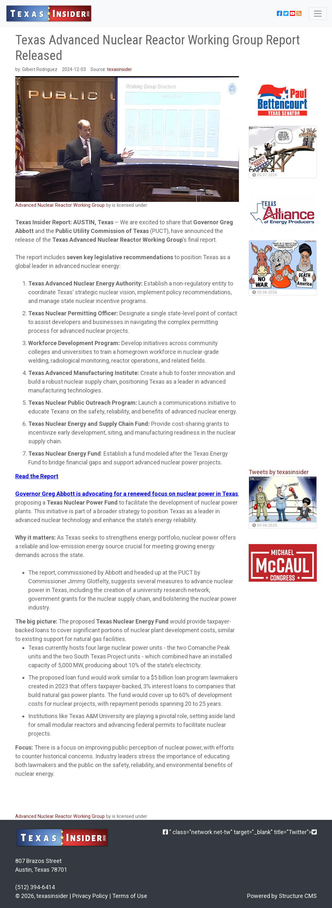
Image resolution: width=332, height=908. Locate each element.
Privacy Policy (90, 895)
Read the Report (36, 476)
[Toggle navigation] (318, 13)
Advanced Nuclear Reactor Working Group (60, 205)
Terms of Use (129, 895)
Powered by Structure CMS (282, 895)
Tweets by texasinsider (279, 472)
